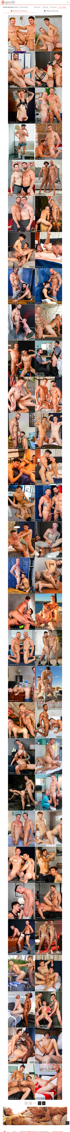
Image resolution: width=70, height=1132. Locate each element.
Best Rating (45, 7)
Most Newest (37, 7)
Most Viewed (53, 7)
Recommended (62, 7)
